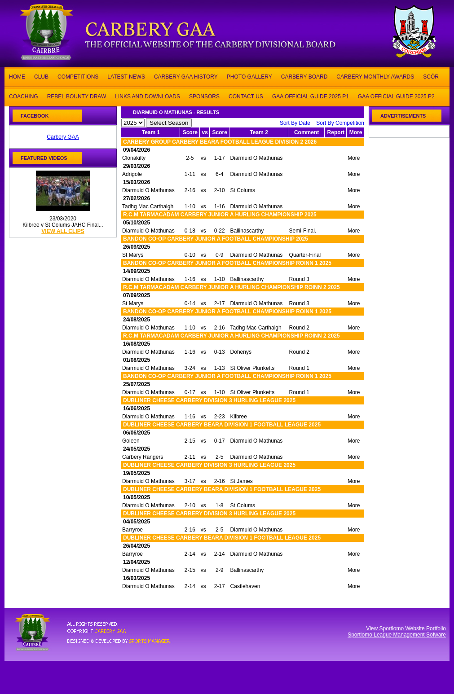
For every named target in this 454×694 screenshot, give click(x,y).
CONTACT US (246, 95)
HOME (17, 76)
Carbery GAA (63, 137)
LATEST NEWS (126, 76)
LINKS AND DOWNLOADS (147, 95)
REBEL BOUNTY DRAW (76, 95)
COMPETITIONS (77, 76)
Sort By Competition (340, 123)
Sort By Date (295, 123)
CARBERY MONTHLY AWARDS (375, 76)
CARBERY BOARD (304, 76)
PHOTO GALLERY (249, 76)
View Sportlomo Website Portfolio (406, 628)
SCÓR (431, 76)
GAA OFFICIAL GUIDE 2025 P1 (310, 95)
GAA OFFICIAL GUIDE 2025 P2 (396, 95)
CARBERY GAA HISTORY (186, 76)
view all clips (62, 231)
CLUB (41, 76)
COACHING (23, 95)
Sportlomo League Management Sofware (397, 635)
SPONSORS (204, 95)
